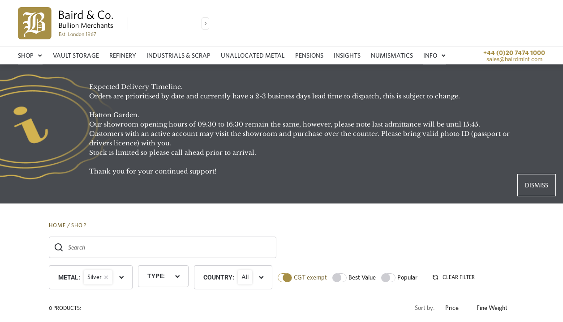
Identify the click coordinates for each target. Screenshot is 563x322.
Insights (347, 55)
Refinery (122, 55)
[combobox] (162, 247)
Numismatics (392, 55)
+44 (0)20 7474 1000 (514, 53)
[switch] (285, 277)
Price (455, 308)
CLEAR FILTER (453, 277)
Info (434, 55)
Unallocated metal (253, 55)
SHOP (78, 225)
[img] (65, 23)
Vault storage (76, 55)
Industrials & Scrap (178, 55)
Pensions (309, 55)
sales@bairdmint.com (514, 59)
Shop (30, 55)
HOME (57, 225)
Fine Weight (496, 308)
